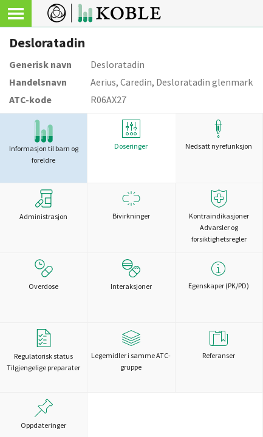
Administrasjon (43, 205)
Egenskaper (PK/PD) (219, 274)
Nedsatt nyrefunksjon (219, 135)
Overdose (43, 275)
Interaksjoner (131, 275)
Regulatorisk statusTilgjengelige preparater (43, 350)
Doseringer (130, 135)
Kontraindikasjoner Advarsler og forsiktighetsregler (219, 216)
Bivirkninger (130, 204)
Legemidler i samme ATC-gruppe (130, 350)
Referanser (219, 344)
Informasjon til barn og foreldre (43, 142)
